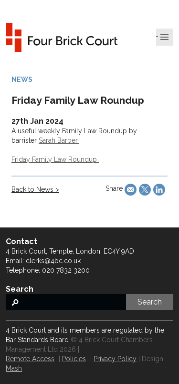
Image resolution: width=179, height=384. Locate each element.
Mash (14, 368)
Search (149, 301)
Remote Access (30, 359)
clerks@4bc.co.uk (53, 261)
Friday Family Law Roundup (55, 159)
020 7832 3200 (66, 270)
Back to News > (35, 189)
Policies (74, 359)
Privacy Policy (115, 359)
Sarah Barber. (59, 140)
